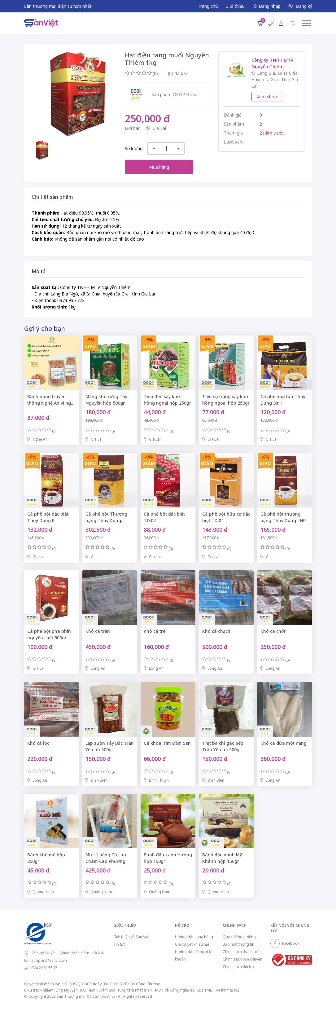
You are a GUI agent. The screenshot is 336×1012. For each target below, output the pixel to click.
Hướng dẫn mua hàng (194, 936)
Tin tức (119, 944)
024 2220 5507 (44, 967)
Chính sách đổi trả (238, 966)
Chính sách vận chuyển (242, 959)
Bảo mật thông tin (238, 944)
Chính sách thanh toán (242, 951)
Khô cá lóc (38, 743)
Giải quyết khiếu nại (192, 944)
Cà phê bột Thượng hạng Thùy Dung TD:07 (106, 520)
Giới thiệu (235, 6)
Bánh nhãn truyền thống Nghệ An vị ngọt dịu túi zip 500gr (51, 402)
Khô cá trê (154, 631)
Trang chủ (208, 6)
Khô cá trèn (97, 631)
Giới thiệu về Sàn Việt (131, 936)
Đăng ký (300, 6)
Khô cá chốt (273, 631)
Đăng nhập (266, 6)
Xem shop (267, 97)
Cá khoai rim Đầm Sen (167, 743)
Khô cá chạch (216, 631)
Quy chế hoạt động (239, 936)
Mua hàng (159, 167)
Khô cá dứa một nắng (283, 743)
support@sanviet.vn (49, 960)
